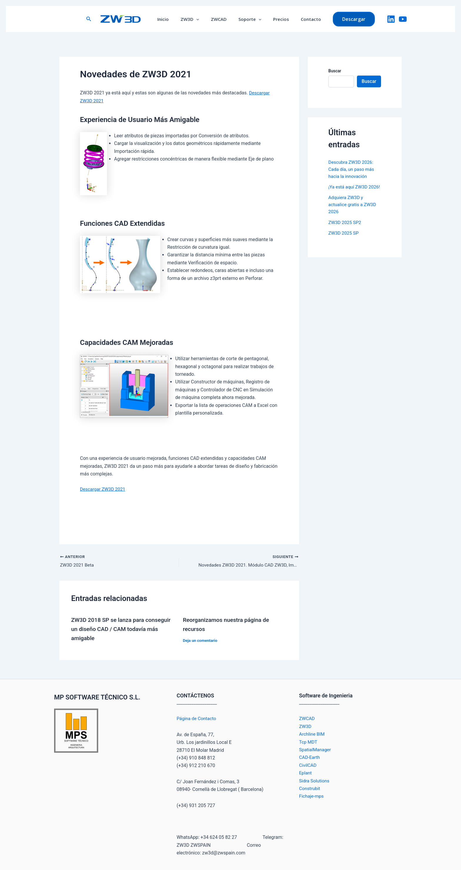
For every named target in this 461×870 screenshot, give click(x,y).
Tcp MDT (308, 741)
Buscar (334, 71)
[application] (200, 19)
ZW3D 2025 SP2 (345, 229)
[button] (97, 19)
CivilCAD (308, 765)
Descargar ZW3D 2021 (103, 489)
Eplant (305, 773)
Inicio (170, 19)
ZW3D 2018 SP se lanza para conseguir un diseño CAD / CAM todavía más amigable (122, 629)
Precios (277, 19)
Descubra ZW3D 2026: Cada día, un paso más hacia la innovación (352, 169)
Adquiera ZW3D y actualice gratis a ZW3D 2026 (353, 211)
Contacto (303, 19)
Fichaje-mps (312, 796)
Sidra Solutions (314, 780)
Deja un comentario (201, 640)
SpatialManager (315, 749)
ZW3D (194, 19)
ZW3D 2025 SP (344, 240)
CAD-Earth (309, 757)
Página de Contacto (197, 718)
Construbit (310, 788)
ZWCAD (220, 19)
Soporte (248, 19)
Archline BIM (312, 734)
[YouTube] (403, 19)
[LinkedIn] (391, 19)
